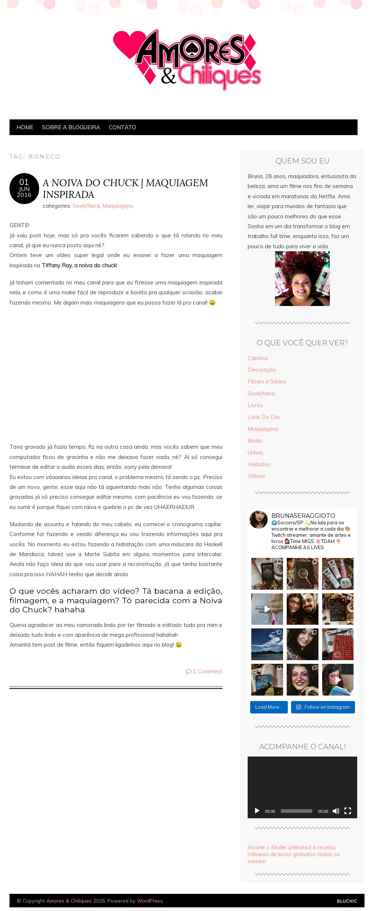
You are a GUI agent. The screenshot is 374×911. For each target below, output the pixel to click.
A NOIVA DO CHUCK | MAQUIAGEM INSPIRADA (125, 188)
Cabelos (258, 358)
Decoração (262, 369)
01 (24, 182)
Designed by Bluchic (347, 901)
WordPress (150, 900)
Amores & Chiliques (69, 900)
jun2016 (24, 191)
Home (24, 127)
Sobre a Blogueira (71, 127)
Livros (255, 405)
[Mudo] (336, 811)
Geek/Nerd (86, 205)
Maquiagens (117, 205)
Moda (255, 440)
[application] (302, 787)
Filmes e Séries (267, 381)
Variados (259, 464)
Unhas (255, 452)
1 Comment (207, 671)
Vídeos (257, 475)
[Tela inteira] (347, 811)
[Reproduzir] (257, 811)
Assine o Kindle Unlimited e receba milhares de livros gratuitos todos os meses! (294, 854)
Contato (122, 127)
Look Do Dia (263, 416)
